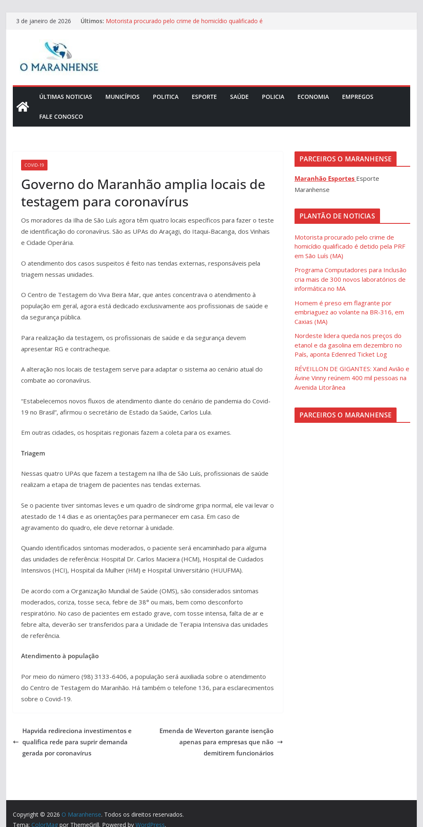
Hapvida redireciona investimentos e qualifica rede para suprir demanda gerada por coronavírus (72, 741)
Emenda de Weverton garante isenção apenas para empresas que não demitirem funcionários (221, 741)
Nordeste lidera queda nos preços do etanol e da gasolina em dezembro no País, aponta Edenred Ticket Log (348, 344)
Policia (273, 97)
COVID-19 (34, 165)
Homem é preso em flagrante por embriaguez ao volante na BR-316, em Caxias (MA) (349, 312)
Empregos (357, 97)
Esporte (204, 97)
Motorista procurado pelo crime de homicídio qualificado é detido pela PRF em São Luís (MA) (184, 25)
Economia (313, 97)
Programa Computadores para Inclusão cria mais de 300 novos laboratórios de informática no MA (350, 279)
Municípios (122, 97)
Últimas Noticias (65, 97)
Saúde (239, 97)
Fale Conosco (61, 116)
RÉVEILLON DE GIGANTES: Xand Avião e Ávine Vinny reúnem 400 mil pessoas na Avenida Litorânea (352, 377)
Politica (165, 97)
